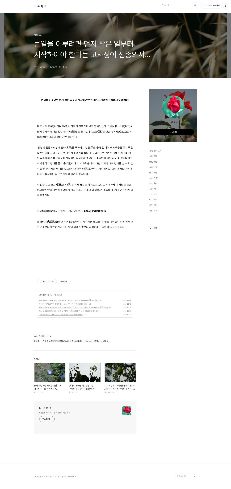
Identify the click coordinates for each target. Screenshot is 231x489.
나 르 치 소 (40, 6)
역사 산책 (153, 200)
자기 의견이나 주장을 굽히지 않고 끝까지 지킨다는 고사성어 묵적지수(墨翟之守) (73, 307)
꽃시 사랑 (153, 178)
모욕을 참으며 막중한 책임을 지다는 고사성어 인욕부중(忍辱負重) (67, 311)
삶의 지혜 (153, 189)
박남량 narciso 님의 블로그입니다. (54, 412)
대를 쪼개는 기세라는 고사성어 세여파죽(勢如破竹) (61, 314)
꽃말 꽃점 (153, 161)
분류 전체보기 (155, 150)
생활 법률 (153, 210)
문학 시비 (153, 205)
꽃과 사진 (153, 172)
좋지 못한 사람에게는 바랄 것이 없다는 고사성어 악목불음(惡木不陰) (68, 300)
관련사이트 (181, 476)
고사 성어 (42, 295)
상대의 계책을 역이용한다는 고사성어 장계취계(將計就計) (63, 304)
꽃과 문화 (153, 167)
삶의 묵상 (153, 183)
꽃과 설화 (153, 156)
